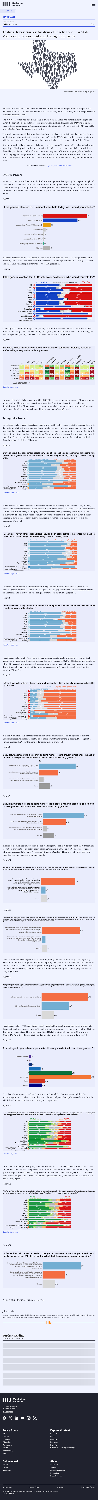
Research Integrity (57, 1470)
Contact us (54, 1473)
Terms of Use (7, 1487)
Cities (5, 1434)
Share (93, 24)
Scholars (53, 1467)
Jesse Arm (13, 24)
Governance (9, 17)
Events (5, 1464)
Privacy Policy (34, 1487)
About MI (54, 1464)
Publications (55, 1434)
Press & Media (56, 1476)
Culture (6, 1436)
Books (52, 1436)
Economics (7, 1439)
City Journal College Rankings (62, 1448)
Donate (9, 1311)
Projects (53, 1445)
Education (7, 1442)
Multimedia (54, 1439)
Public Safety (8, 1450)
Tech (4, 1453)
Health (5, 1448)
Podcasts (54, 1442)
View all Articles (8, 11)
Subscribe (7, 1470)
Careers (6, 1467)
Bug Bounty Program (88, 1487)
